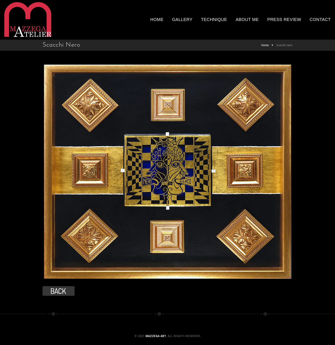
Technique (214, 19)
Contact (320, 19)
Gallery (182, 19)
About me (247, 19)
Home (156, 19)
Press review (284, 19)
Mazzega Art (155, 336)
